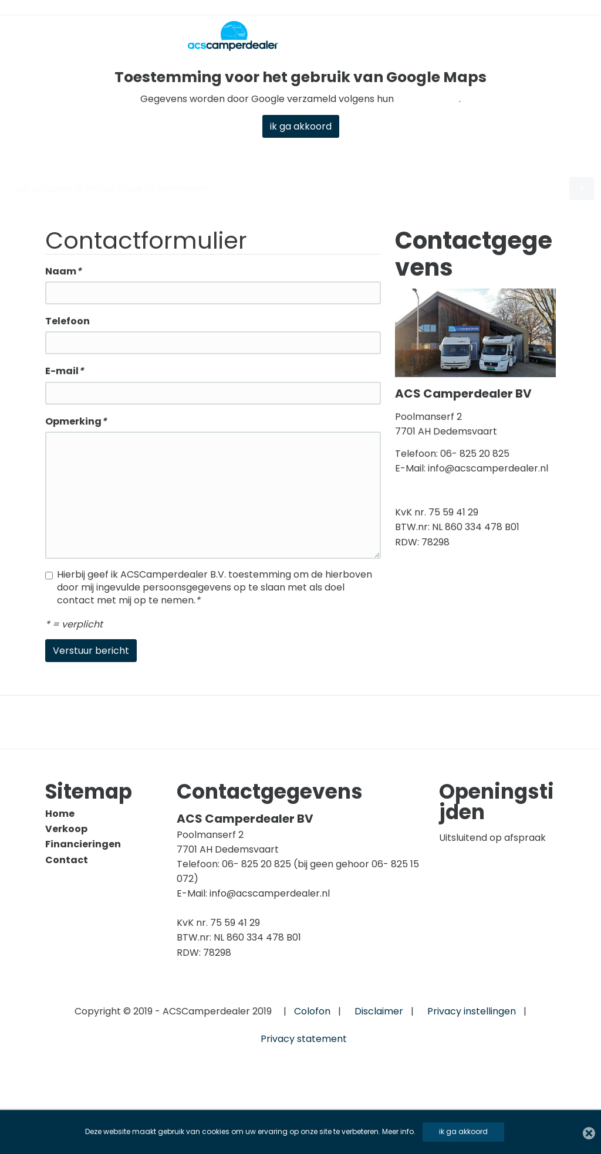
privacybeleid (427, 99)
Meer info (398, 1131)
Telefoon (67, 322)
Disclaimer (378, 1011)
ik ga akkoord (463, 1131)
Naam (63, 272)
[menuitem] (100, 814)
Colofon (312, 1011)
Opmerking (76, 422)
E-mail (64, 372)
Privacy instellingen (471, 1011)
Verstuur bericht (91, 651)
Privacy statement (304, 1039)
